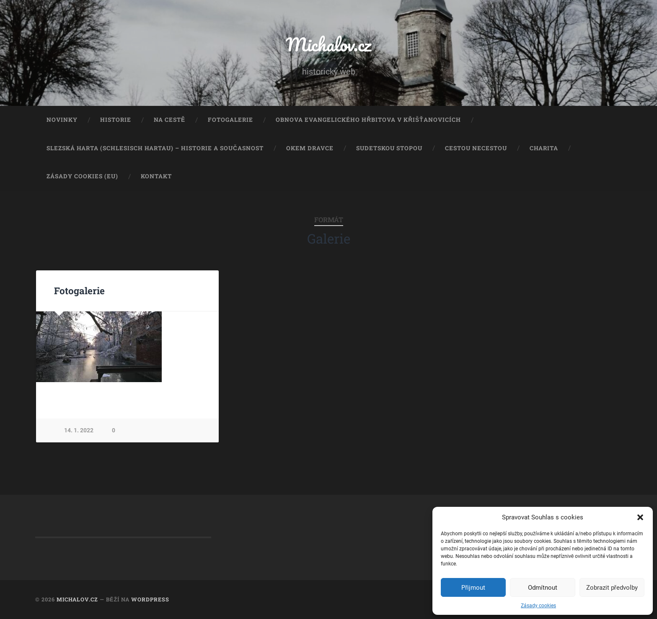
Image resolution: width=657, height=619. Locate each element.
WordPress (150, 599)
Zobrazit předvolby (612, 587)
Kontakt (156, 176)
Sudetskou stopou (389, 148)
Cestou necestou (476, 148)
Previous (47, 346)
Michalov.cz (328, 44)
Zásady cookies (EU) (82, 176)
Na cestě (169, 119)
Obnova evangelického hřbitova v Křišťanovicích (368, 119)
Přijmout (473, 587)
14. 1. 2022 (78, 430)
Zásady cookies (538, 606)
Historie (115, 119)
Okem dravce (310, 148)
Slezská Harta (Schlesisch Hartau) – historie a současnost (155, 148)
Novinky (62, 119)
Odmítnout (542, 587)
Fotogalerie (230, 119)
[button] (640, 517)
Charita (544, 148)
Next (208, 346)
